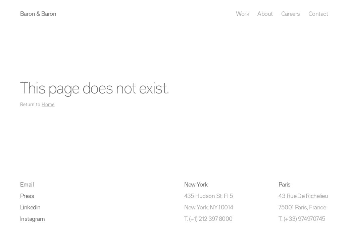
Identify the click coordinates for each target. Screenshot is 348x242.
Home (48, 105)
